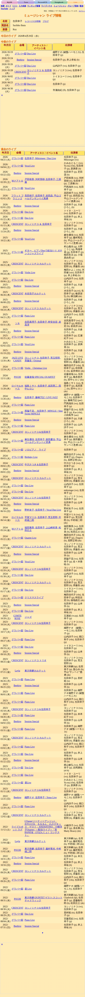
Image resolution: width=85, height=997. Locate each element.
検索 (3, 6)
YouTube (4, 9)
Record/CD (42, 2)
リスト (15, 6)
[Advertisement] (42, 121)
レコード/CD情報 (33, 21)
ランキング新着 (33, 6)
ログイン (82, 11)
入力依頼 (22, 6)
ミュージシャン (59, 6)
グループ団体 (73, 6)
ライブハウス (46, 6)
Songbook (59, 2)
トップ (12, 9)
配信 (81, 6)
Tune (26, 2)
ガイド (8, 6)
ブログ (46, 21)
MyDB (9, 2)
